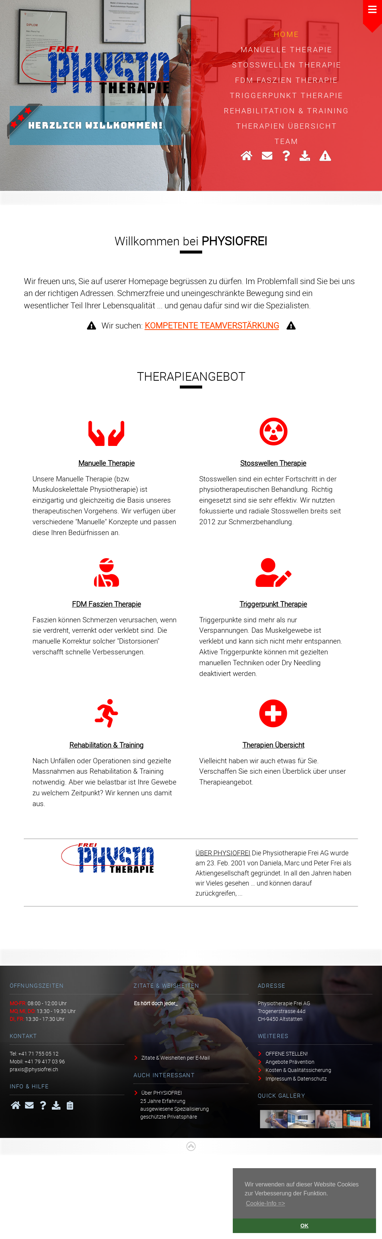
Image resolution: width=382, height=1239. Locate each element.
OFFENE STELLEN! (287, 1053)
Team (286, 141)
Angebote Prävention (290, 1061)
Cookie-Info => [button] (265, 1203)
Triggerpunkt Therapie (286, 95)
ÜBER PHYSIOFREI (222, 852)
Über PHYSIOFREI (161, 1092)
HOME (286, 34)
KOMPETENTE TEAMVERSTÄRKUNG (212, 325)
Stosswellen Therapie (286, 64)
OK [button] (304, 1226)
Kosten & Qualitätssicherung (298, 1069)
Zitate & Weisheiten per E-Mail (175, 1057)
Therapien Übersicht (286, 125)
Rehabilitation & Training (286, 110)
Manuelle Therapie (286, 49)
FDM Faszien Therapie (286, 80)
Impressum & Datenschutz (296, 1078)
